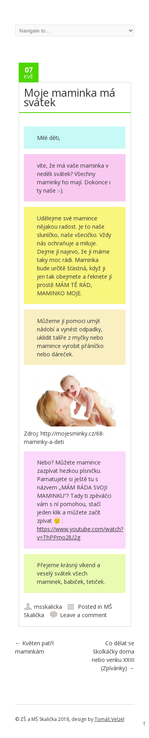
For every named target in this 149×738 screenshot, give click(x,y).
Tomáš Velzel (109, 719)
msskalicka (48, 606)
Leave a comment (83, 615)
